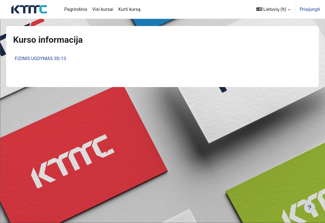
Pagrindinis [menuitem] (75, 9)
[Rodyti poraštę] (309, 207)
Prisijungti (310, 9)
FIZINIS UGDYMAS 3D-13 (49, 58)
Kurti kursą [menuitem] (129, 9)
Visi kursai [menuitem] (102, 9)
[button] (273, 9)
